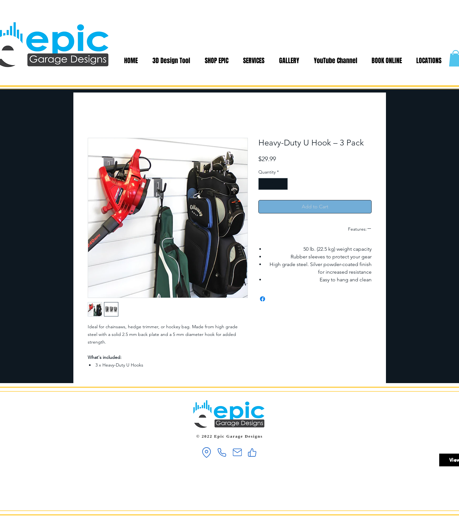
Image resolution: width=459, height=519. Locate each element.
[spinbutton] (273, 183)
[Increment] (283, 183)
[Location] (206, 452)
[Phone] (222, 452)
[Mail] (237, 452)
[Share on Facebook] (262, 299)
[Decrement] (263, 183)
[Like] (252, 452)
